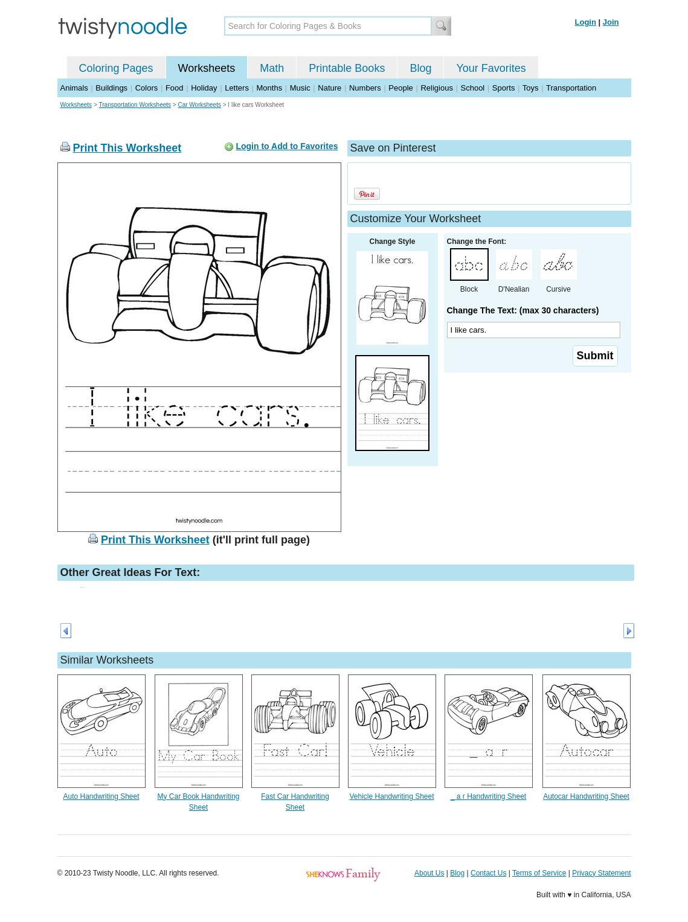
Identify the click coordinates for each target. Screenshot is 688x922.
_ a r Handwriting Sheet (488, 796)
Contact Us (488, 873)
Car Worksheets (199, 104)
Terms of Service (539, 873)
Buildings (111, 87)
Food (175, 87)
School (473, 87)
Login (585, 22)
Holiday (204, 87)
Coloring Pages (116, 68)
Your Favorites (491, 68)
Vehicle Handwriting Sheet (391, 796)
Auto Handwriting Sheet (101, 796)
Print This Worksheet (127, 148)
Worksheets (207, 68)
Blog (420, 68)
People (400, 87)
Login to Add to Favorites (287, 146)
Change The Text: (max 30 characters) (523, 310)
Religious (436, 87)
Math (272, 68)
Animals (74, 87)
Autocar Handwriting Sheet (586, 796)
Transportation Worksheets (135, 104)
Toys (530, 87)
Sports (503, 87)
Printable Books (347, 68)
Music (300, 87)
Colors (146, 87)
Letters (237, 87)
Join (611, 22)
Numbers (365, 87)
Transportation (571, 87)
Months (270, 87)
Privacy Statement (601, 873)
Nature (329, 87)
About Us (429, 873)
